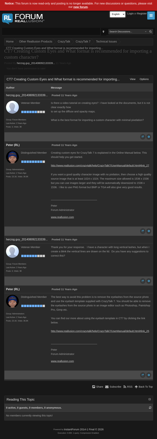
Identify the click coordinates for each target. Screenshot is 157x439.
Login (130, 13)
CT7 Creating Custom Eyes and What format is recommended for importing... (54, 48)
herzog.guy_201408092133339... (36, 63)
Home (10, 41)
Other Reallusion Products (35, 41)
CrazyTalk (64, 41)
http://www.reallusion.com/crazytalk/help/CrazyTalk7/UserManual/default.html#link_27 (100, 165)
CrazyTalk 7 (83, 41)
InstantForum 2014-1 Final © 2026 (83, 429)
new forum (80, 7)
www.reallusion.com (62, 217)
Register (142, 13)
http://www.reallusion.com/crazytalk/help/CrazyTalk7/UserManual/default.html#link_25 (100, 331)
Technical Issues (106, 41)
